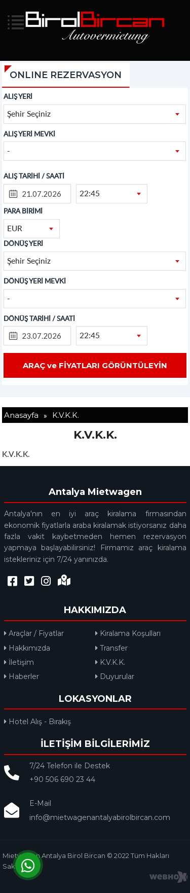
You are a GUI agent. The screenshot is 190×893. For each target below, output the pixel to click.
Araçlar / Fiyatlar (34, 633)
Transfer (111, 648)
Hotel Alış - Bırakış (37, 721)
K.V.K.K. (110, 662)
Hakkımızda (27, 648)
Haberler (21, 676)
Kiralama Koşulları (128, 633)
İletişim (19, 662)
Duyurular (114, 676)
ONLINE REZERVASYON (66, 75)
